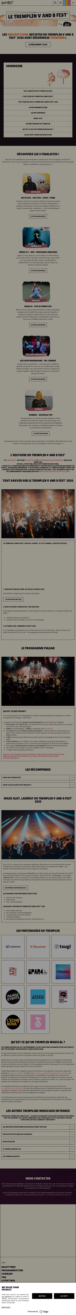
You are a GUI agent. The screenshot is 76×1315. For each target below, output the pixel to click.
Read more (6, 1307)
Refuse (42, 1296)
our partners (6, 1296)
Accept (64, 1296)
